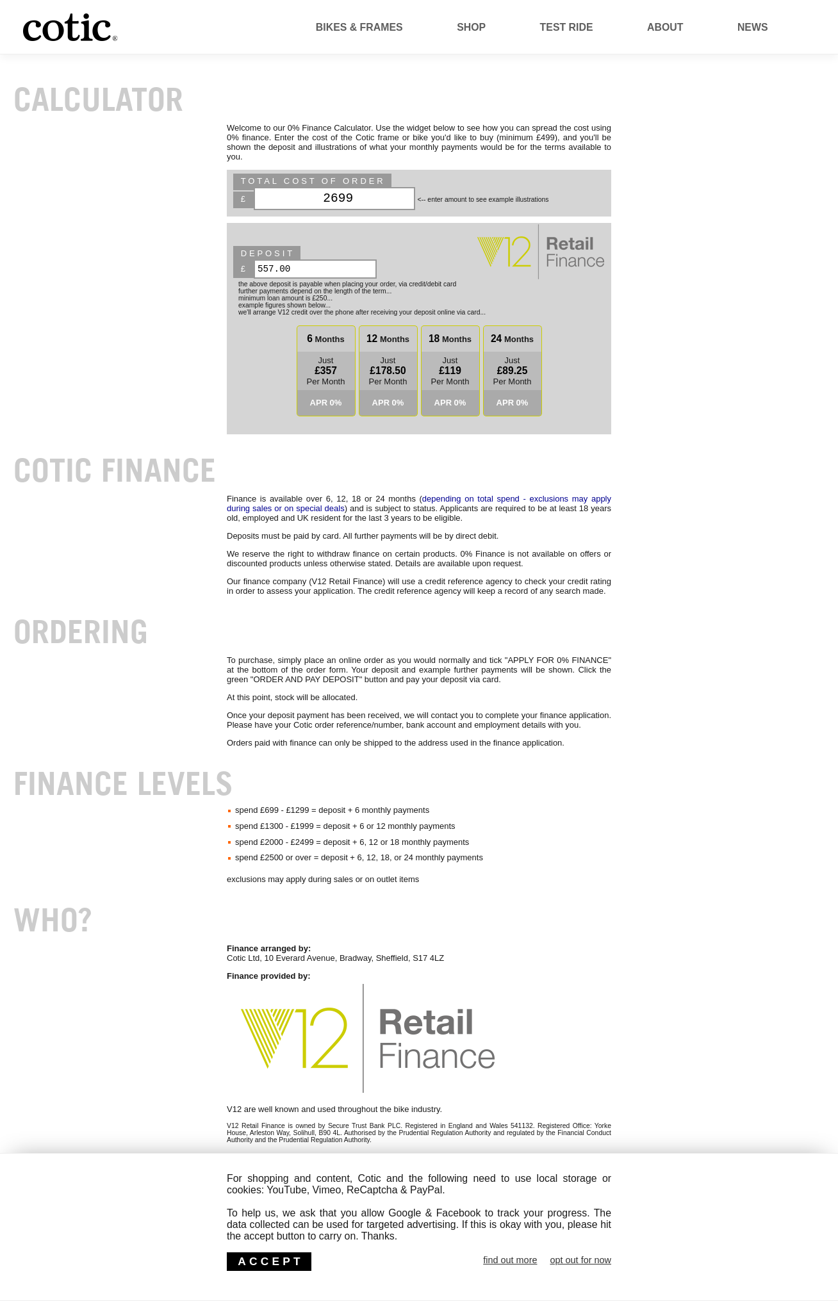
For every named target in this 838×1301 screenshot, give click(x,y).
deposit (268, 253)
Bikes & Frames (359, 27)
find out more (510, 1260)
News (752, 27)
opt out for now (580, 1260)
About (665, 27)
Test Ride (566, 27)
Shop (471, 27)
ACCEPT (270, 1261)
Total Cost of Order (313, 181)
